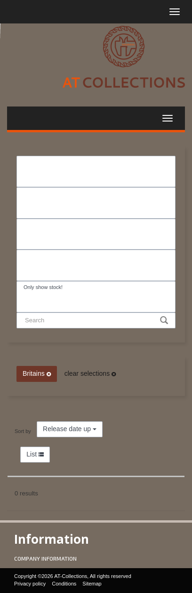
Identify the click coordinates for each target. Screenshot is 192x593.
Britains (37, 373)
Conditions (64, 583)
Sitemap (91, 583)
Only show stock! (96, 287)
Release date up (69, 429)
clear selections (90, 373)
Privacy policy (30, 583)
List (35, 454)
